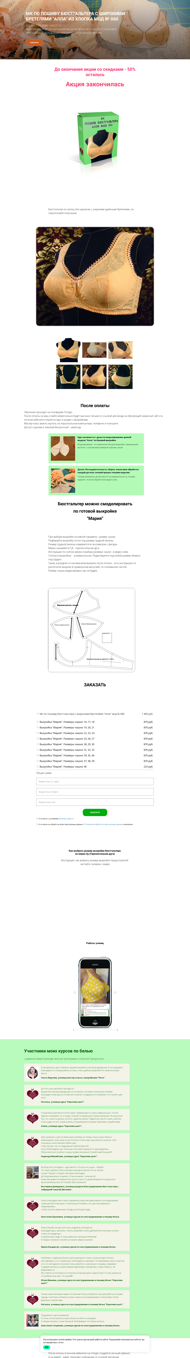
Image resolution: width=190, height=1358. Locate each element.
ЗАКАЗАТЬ (34, 43)
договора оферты (66, 818)
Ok (46, 1347)
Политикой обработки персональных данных (103, 824)
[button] (75, 992)
